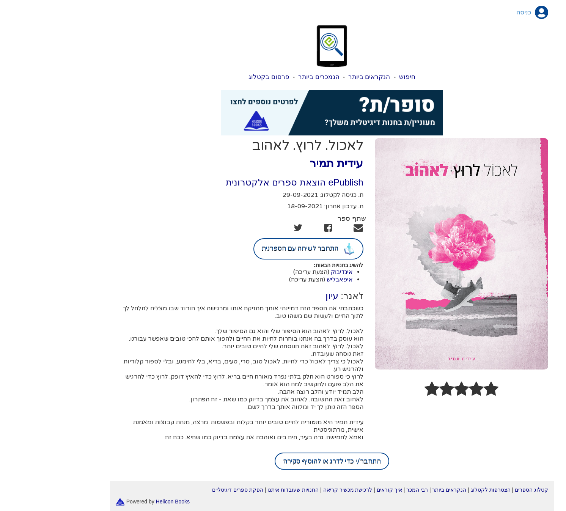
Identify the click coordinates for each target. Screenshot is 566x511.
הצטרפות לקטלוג (442, 490)
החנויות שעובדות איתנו (244, 490)
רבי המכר (368, 490)
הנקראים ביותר (320, 76)
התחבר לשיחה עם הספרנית (259, 249)
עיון (283, 296)
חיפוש (358, 76)
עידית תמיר (287, 163)
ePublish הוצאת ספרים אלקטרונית (245, 182)
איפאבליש (291, 279)
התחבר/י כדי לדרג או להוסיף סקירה (283, 461)
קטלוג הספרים (482, 490)
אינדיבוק (293, 272)
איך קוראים (340, 490)
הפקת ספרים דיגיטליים (188, 490)
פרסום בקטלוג (220, 76)
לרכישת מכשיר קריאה (299, 490)
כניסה (474, 12)
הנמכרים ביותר (270, 76)
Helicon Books (124, 501)
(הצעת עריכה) (262, 272)
